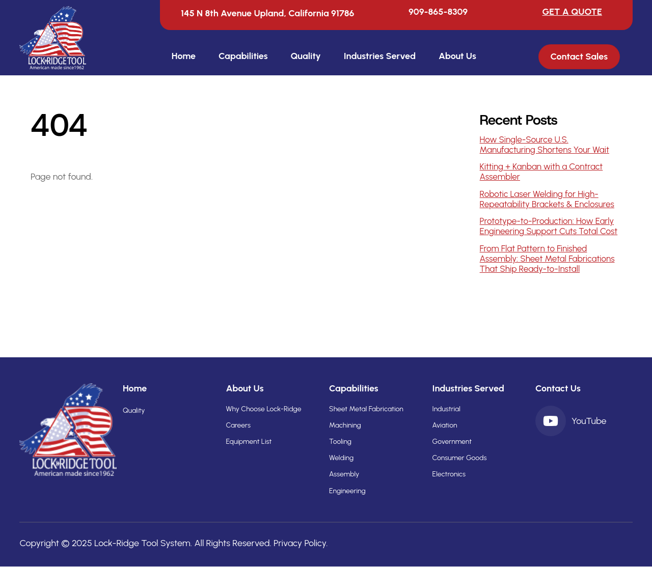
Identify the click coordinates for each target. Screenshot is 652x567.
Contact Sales (579, 57)
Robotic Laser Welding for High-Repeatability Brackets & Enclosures (547, 199)
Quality (305, 56)
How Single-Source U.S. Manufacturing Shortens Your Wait (544, 144)
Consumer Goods (459, 457)
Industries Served (380, 56)
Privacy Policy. (301, 543)
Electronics (449, 474)
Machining (345, 425)
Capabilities (243, 56)
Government (452, 441)
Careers (238, 425)
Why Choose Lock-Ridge (263, 409)
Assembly (344, 474)
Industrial (446, 409)
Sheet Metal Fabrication (366, 409)
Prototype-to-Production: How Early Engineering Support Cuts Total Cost (549, 226)
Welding (341, 457)
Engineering (347, 491)
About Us (457, 56)
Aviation (444, 425)
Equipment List (248, 441)
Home (184, 56)
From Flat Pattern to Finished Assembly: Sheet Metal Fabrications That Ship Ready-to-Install (547, 258)
